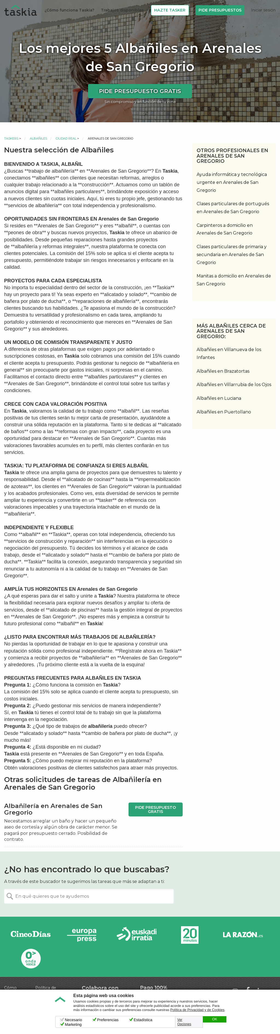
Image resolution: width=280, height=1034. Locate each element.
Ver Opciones (184, 1022)
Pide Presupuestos (220, 10)
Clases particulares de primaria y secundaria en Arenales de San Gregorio (232, 254)
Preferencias (108, 1020)
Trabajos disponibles (122, 10)
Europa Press (83, 935)
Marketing (73, 1024)
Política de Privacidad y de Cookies (197, 1010)
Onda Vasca (30, 958)
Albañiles (38, 138)
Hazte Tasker (169, 10)
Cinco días (30, 935)
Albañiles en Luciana (219, 398)
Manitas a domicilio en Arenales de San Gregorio (234, 279)
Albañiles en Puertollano (224, 412)
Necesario (73, 1020)
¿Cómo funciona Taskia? (69, 10)
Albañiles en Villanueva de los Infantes (229, 353)
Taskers (11, 138)
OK (214, 1019)
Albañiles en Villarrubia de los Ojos (234, 384)
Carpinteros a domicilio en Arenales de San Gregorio (225, 229)
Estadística (143, 1020)
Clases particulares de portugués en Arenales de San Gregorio (233, 207)
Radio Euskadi (136, 935)
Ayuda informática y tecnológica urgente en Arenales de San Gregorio (232, 182)
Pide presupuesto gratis (140, 91)
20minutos (189, 935)
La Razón (242, 935)
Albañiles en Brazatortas (223, 371)
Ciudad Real (66, 138)
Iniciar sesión (263, 10)
